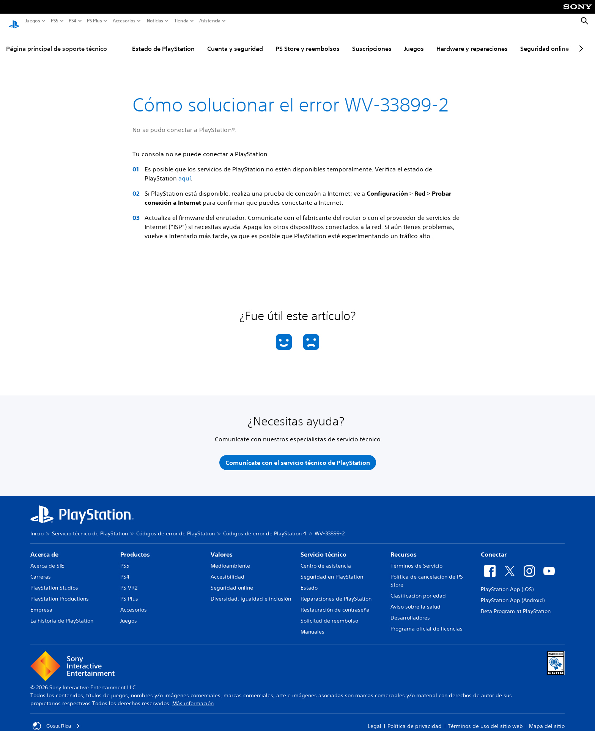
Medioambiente (230, 560)
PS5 (54, 21)
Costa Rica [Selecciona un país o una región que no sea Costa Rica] (56, 720)
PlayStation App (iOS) (507, 583)
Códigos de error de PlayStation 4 (264, 527)
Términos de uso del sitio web (485, 720)
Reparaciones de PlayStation (336, 593)
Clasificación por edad (418, 590)
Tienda (181, 21)
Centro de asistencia (326, 560)
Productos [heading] (135, 548)
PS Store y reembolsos (307, 41)
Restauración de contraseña (335, 604)
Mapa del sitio (547, 720)
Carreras (40, 571)
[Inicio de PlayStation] (14, 21)
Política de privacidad (414, 720)
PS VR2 (128, 582)
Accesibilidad (227, 571)
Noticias (155, 21)
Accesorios (124, 21)
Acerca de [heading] (44, 548)
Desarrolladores (410, 612)
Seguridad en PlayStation (332, 571)
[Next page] (580, 41)
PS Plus (94, 21)
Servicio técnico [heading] (323, 548)
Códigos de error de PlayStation (175, 527)
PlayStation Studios (54, 582)
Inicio (37, 527)
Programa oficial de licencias (426, 623)
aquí (184, 171)
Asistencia (209, 21)
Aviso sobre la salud (415, 601)
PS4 (73, 21)
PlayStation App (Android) (513, 594)
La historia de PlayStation (61, 615)
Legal (374, 720)
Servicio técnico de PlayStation (90, 527)
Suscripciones (372, 41)
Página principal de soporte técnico (56, 41)
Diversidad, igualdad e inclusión (251, 593)
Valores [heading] (222, 548)
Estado (309, 582)
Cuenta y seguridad (235, 41)
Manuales (312, 626)
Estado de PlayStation (163, 41)
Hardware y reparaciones (472, 41)
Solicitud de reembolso (329, 615)
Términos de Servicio (416, 560)
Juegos (32, 21)
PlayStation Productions (59, 593)
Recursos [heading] (403, 548)
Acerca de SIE (47, 560)
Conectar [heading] (494, 548)
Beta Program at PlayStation (516, 605)
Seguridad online (544, 41)
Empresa (41, 604)
